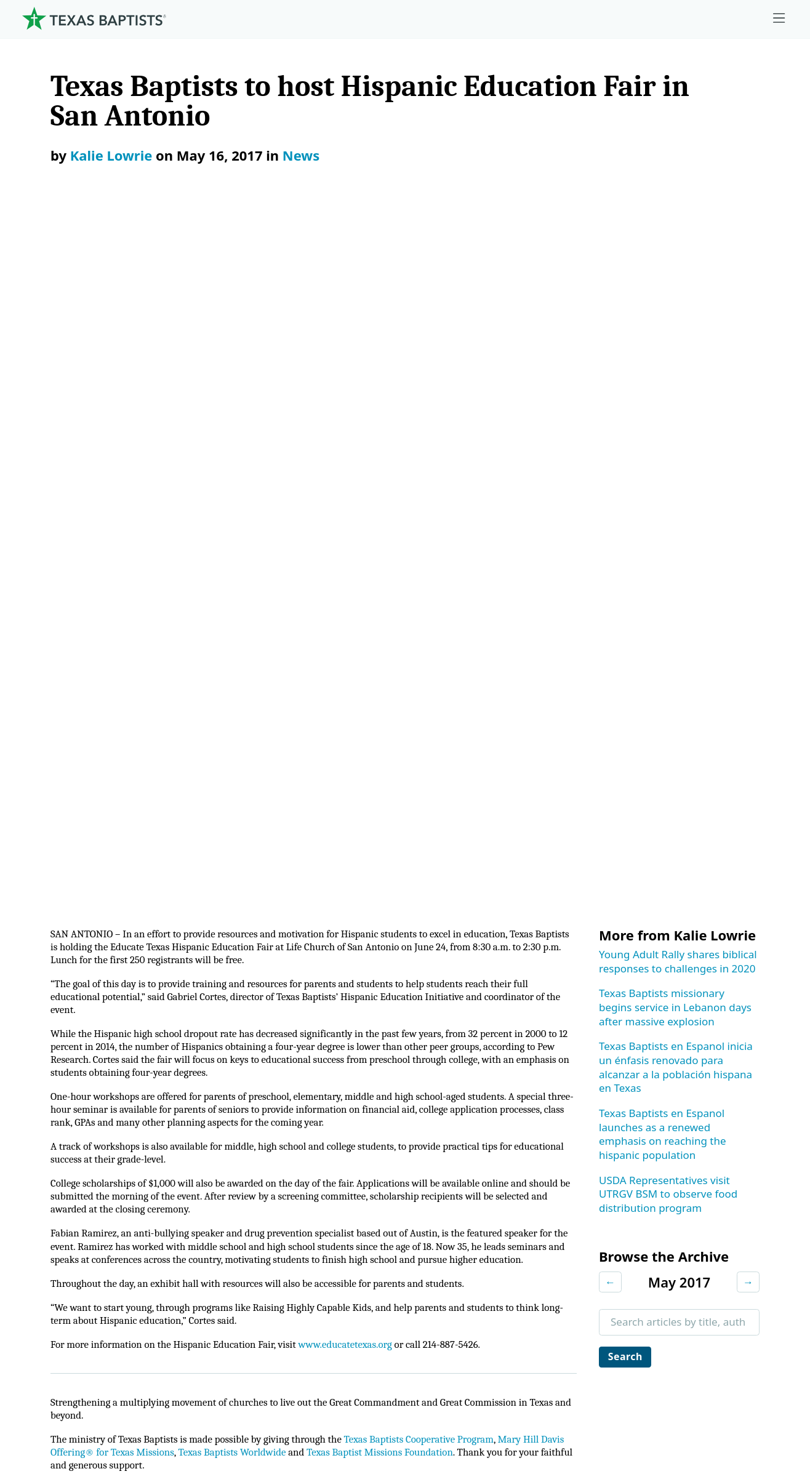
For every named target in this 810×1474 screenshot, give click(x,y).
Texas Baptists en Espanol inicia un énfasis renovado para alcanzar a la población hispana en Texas (676, 358)
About (43, 1048)
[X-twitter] (696, 1000)
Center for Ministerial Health (285, 1109)
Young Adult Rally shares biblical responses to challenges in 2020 (678, 252)
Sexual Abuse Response (716, 1232)
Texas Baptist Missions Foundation (429, 781)
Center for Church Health (277, 1079)
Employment (690, 1079)
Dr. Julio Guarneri (66, 1201)
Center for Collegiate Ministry (288, 1171)
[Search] (191, 1318)
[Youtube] (773, 1000)
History (42, 1232)
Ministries (246, 1048)
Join (668, 1262)
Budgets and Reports (510, 1232)
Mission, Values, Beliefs (81, 1079)
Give (471, 1048)
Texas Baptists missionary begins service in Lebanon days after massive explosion (675, 298)
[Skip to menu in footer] (779, 18)
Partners (46, 1262)
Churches (48, 1140)
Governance (54, 1109)
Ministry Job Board (704, 1048)
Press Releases (250, 904)
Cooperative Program (511, 1079)
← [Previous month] (610, 573)
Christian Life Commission (279, 1201)
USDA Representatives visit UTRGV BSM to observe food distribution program (668, 485)
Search (627, 648)
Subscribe (72, 820)
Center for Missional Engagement (298, 1140)
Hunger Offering (499, 1201)
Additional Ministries (266, 1232)
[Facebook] (626, 1000)
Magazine (682, 1171)
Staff (36, 1171)
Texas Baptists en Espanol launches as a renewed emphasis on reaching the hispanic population (662, 425)
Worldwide (485, 1171)
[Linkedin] (734, 1000)
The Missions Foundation (520, 1109)
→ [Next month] (748, 573)
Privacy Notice (580, 1397)
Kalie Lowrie (111, 155)
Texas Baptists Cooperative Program (444, 768)
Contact (662, 1397)
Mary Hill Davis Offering (517, 1140)
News (301, 155)
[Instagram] (658, 1000)
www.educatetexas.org (365, 670)
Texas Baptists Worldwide (271, 781)
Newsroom (489, 1397)
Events (675, 1109)
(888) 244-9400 (746, 1397)
